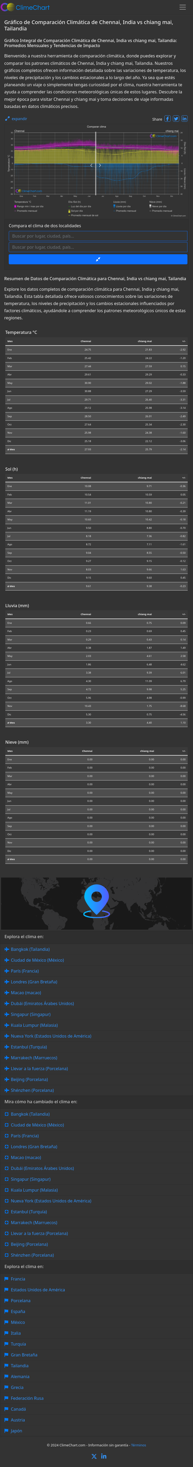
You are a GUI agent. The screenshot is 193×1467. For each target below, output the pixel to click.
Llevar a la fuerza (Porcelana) (39, 1068)
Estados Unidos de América (38, 1290)
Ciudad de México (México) (37, 960)
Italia (16, 1333)
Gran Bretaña (24, 1355)
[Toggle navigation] (183, 7)
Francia (18, 1279)
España (18, 1311)
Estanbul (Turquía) (29, 1047)
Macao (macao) (26, 993)
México (18, 1322)
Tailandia (20, 1366)
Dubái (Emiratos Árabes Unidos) (42, 1003)
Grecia (17, 1387)
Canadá (18, 1409)
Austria (18, 1420)
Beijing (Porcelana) (29, 1079)
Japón (16, 1431)
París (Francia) (25, 971)
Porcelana (20, 1301)
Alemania (20, 1376)
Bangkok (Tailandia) (30, 949)
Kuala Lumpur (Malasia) (34, 1025)
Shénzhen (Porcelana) (32, 1090)
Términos (138, 1445)
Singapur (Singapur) (31, 1014)
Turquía (18, 1344)
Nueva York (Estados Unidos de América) (51, 1036)
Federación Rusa (27, 1398)
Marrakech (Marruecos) (34, 1058)
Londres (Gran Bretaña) (34, 982)
